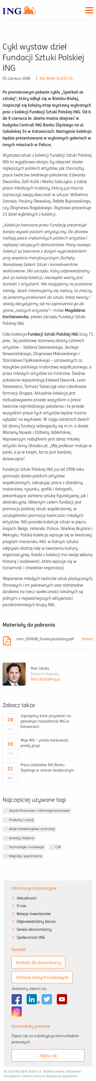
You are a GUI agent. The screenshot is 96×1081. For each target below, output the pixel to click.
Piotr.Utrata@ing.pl (45, 679)
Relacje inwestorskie (34, 913)
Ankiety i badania (21, 838)
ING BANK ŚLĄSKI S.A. (56, 78)
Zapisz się (48, 1055)
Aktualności (27, 898)
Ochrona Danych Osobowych (42, 977)
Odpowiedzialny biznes (36, 921)
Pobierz (87, 639)
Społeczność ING (31, 937)
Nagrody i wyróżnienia (25, 856)
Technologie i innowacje (26, 847)
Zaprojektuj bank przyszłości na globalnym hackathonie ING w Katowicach (45, 721)
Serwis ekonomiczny (34, 929)
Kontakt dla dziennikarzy (38, 962)
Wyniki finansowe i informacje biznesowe (39, 810)
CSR (58, 847)
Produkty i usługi (21, 820)
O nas (21, 905)
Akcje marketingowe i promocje (32, 829)
